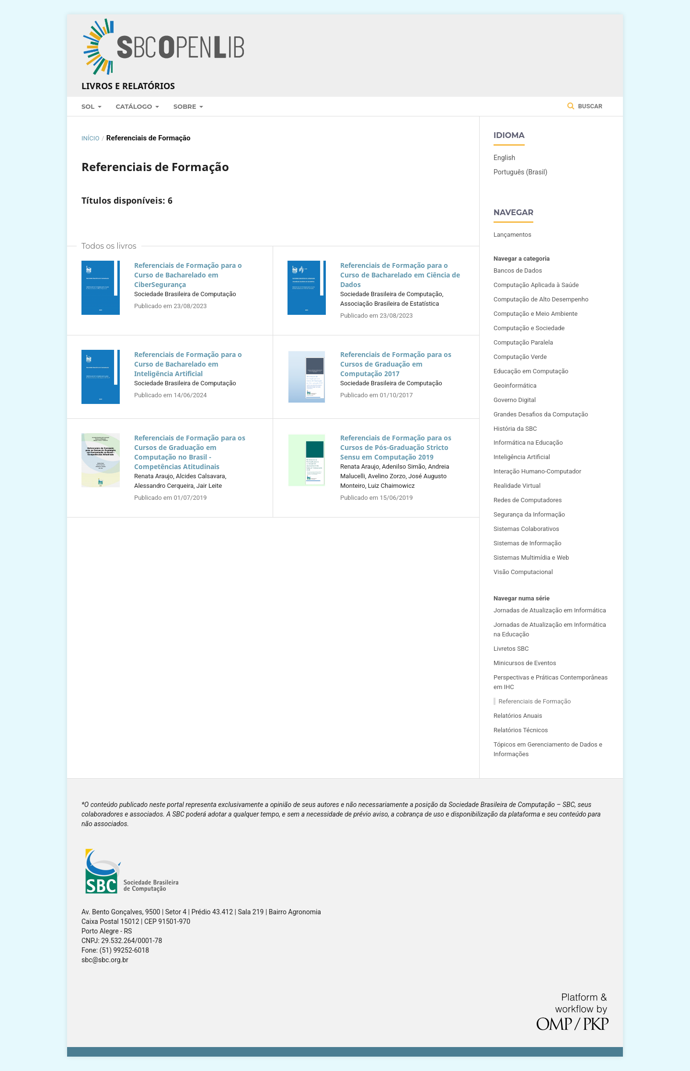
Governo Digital (515, 399)
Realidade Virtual (517, 485)
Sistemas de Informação (528, 543)
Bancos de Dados (518, 270)
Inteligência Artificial (522, 457)
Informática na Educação (528, 442)
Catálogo (135, 106)
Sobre (185, 106)
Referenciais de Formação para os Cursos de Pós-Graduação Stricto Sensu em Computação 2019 (395, 447)
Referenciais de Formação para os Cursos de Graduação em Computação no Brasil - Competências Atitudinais (189, 452)
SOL (88, 106)
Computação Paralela (523, 342)
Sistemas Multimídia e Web (531, 557)
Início (90, 138)
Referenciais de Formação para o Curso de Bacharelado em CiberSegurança (188, 275)
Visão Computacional (523, 572)
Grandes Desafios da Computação (541, 414)
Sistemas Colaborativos (526, 528)
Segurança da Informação (529, 514)
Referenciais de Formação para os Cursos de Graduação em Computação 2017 (395, 364)
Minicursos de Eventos (525, 663)
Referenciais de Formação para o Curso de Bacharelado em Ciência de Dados (400, 275)
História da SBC (515, 428)
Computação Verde (520, 356)
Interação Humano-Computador (537, 471)
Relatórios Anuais (518, 715)
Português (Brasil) (520, 172)
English (504, 157)
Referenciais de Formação (535, 701)
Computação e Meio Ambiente (536, 313)
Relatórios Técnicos (521, 730)
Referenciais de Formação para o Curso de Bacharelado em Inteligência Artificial (188, 364)
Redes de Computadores (528, 500)
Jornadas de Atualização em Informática (550, 610)
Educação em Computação (531, 371)
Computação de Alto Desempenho (541, 299)
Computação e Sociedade (529, 328)
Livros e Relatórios (128, 86)
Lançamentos (512, 234)
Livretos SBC (511, 648)
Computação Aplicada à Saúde (536, 284)
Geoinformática (515, 385)
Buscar (584, 106)
